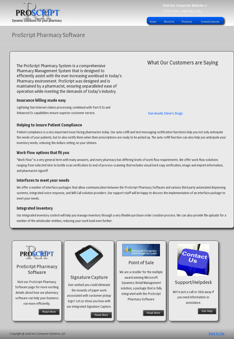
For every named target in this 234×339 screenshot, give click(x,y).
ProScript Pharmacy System (37, 11)
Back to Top (216, 333)
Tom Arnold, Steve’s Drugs (165, 114)
